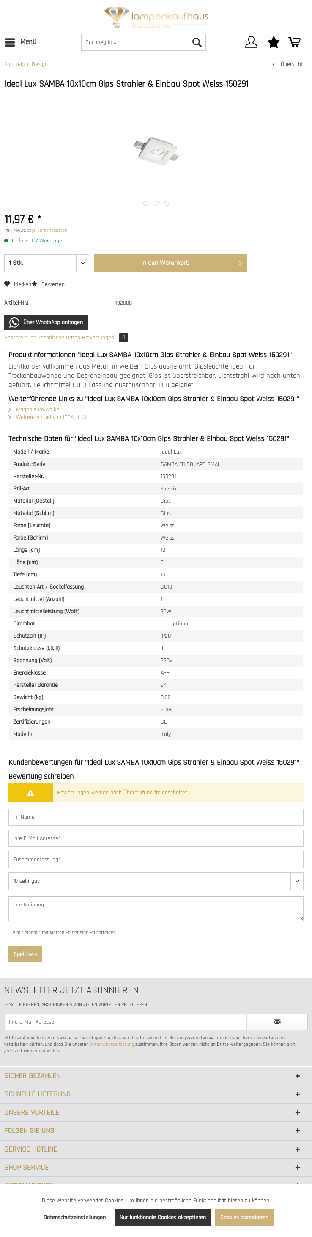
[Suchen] (197, 42)
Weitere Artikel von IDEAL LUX (47, 417)
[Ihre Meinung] (156, 908)
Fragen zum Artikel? (35, 409)
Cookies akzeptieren (244, 1217)
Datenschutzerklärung (111, 1044)
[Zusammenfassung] (156, 859)
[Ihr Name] (156, 817)
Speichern (25, 954)
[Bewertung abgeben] (156, 881)
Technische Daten (59, 338)
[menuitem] (20, 42)
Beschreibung (20, 338)
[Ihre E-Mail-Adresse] (156, 838)
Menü (20, 41)
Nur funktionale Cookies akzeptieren (163, 1217)
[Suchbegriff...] (143, 42)
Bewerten (48, 284)
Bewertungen (105, 338)
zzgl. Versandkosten (47, 230)
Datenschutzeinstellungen (75, 1217)
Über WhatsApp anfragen (46, 322)
